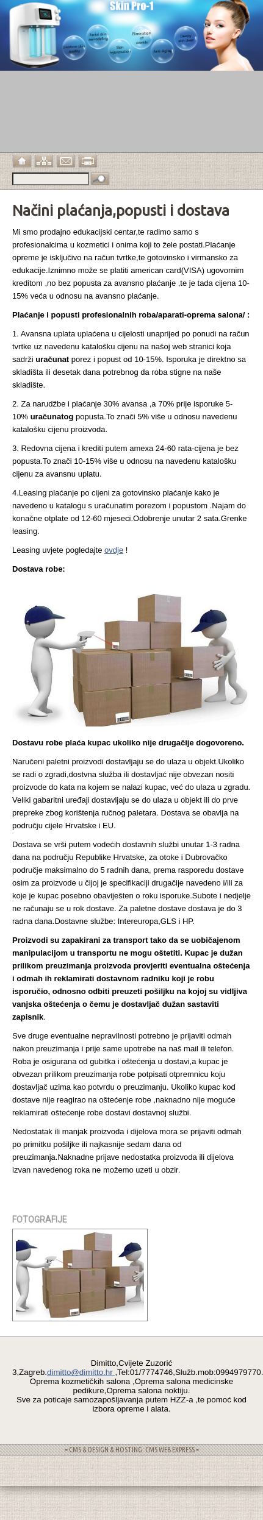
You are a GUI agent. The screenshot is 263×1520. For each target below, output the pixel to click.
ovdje (113, 550)
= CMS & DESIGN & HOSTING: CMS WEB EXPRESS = (132, 1450)
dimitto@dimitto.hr (81, 1372)
